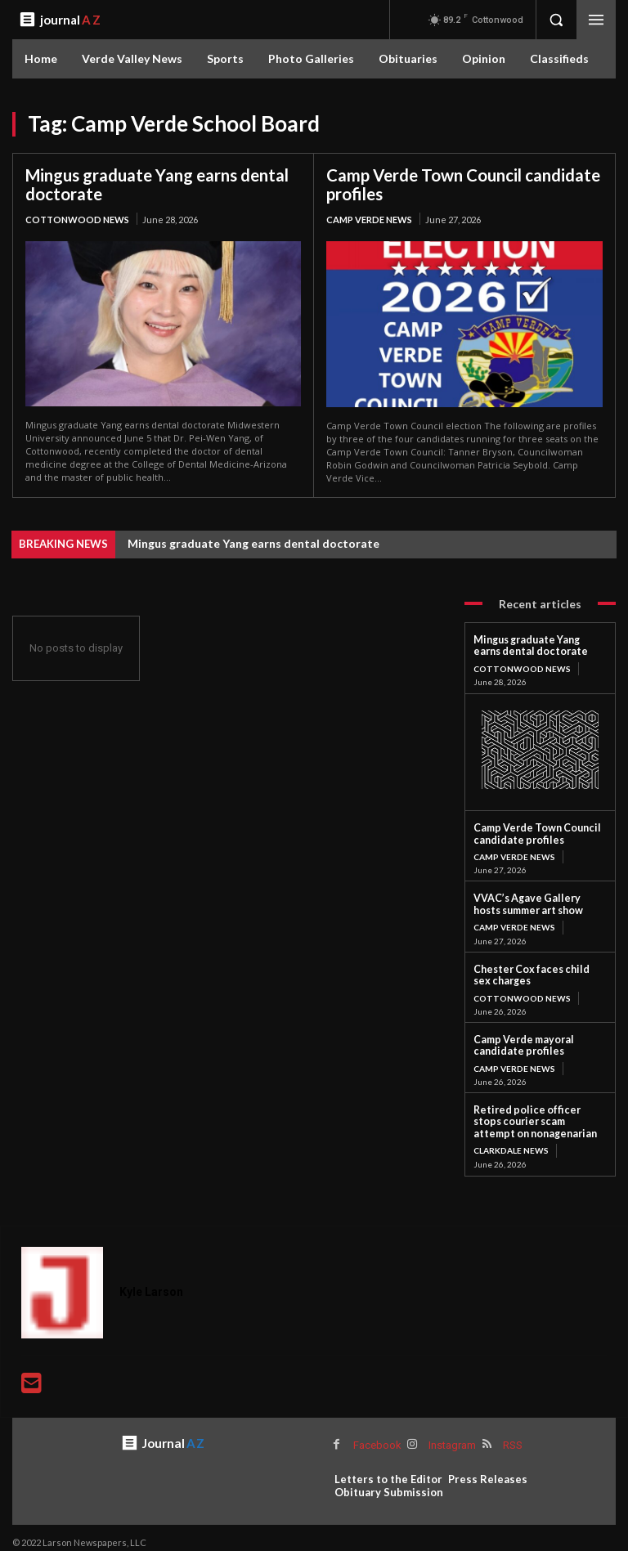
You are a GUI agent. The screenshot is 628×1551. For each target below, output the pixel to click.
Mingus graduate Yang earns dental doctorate (157, 184)
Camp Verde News (369, 218)
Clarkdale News (510, 1141)
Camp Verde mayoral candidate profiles (520, 1039)
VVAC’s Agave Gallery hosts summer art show (537, 900)
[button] (556, 19)
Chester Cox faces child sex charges (535, 970)
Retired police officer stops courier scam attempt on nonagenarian (535, 1114)
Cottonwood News (77, 218)
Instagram (450, 1435)
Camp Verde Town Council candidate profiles (462, 184)
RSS (511, 1435)
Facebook (376, 1435)
